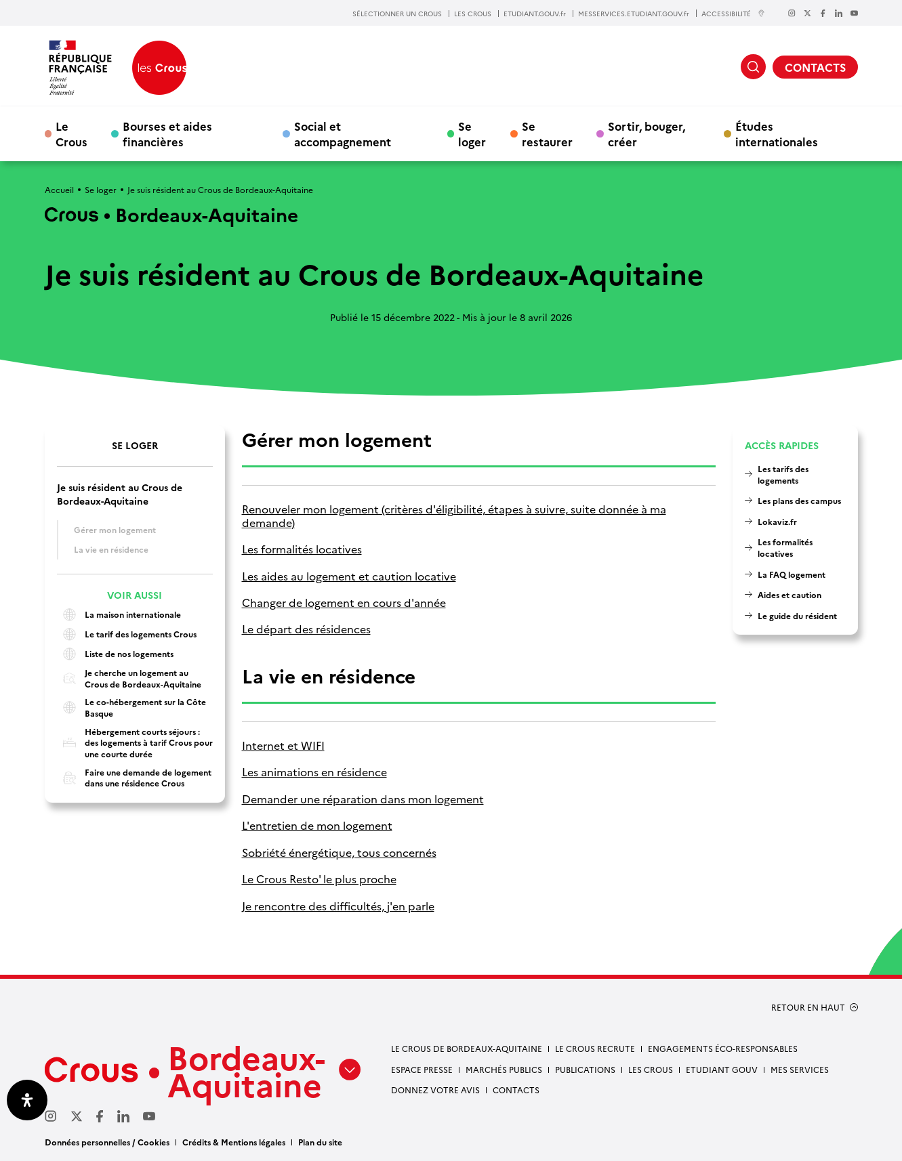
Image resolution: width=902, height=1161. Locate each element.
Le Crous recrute (595, 1048)
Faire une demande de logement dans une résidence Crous (134, 778)
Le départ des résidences (306, 628)
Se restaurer (547, 133)
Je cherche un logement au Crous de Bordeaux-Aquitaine (129, 678)
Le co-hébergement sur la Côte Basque (131, 707)
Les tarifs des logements (783, 474)
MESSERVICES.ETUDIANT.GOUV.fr (633, 13)
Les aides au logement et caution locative (349, 576)
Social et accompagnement (342, 133)
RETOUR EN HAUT (808, 1007)
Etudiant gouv (722, 1069)
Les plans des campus (799, 500)
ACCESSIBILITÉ (733, 13)
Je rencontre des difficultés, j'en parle (338, 906)
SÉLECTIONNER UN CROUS (397, 13)
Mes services (800, 1069)
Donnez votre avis (435, 1089)
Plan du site (320, 1141)
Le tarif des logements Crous (127, 634)
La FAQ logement (791, 574)
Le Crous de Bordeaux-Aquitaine (466, 1048)
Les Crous (650, 1069)
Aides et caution (789, 594)
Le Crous (71, 133)
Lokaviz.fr (777, 521)
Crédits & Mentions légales (233, 1141)
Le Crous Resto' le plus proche (319, 878)
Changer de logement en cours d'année (344, 602)
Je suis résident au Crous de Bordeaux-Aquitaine (119, 494)
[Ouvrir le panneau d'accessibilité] (27, 1100)
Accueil (59, 189)
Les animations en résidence (314, 771)
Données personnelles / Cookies (107, 1141)
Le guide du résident (797, 615)
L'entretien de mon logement (317, 825)
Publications (585, 1069)
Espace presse (422, 1069)
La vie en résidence (111, 549)
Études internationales (776, 133)
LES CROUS (472, 13)
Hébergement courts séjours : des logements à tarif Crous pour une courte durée (135, 742)
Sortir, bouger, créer (646, 133)
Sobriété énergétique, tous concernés (339, 852)
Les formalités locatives (302, 549)
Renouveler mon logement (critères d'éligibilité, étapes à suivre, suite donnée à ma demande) (454, 516)
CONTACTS (815, 67)
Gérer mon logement (115, 529)
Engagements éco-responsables (723, 1048)
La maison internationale (119, 614)
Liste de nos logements (115, 654)
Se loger (472, 133)
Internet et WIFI (283, 745)
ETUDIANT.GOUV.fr (535, 13)
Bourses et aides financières (167, 133)
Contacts (516, 1089)
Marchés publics (504, 1069)
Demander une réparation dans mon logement (363, 799)
